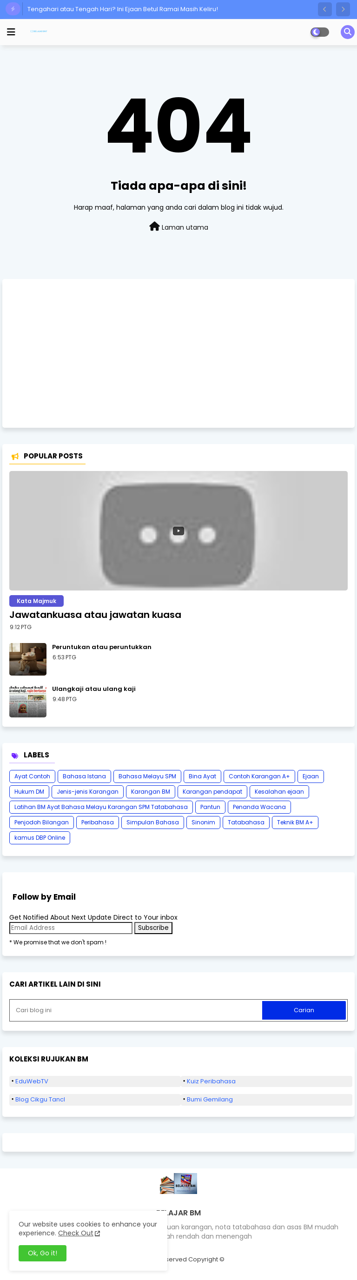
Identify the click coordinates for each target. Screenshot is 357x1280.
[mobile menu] (11, 32)
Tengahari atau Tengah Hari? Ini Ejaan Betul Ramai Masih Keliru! (122, 9)
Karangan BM (150, 792)
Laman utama (178, 227)
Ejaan (311, 776)
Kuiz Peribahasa (211, 1081)
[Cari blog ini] (136, 1010)
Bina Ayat (202, 776)
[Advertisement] (178, 353)
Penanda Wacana (259, 807)
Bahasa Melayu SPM (147, 776)
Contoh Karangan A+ (259, 776)
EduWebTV (31, 1081)
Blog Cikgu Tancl (40, 1099)
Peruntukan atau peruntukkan (102, 647)
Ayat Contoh (32, 776)
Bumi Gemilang (210, 1099)
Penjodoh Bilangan (41, 822)
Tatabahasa (246, 822)
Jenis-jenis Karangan (88, 792)
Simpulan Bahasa (152, 822)
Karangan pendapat (212, 792)
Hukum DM (29, 792)
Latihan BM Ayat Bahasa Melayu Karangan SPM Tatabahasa (101, 807)
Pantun (210, 807)
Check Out (75, 1233)
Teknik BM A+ (295, 822)
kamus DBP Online (39, 838)
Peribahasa (97, 822)
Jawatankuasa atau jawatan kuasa (95, 614)
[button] (325, 9)
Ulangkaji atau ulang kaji (94, 689)
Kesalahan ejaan (279, 792)
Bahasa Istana (84, 776)
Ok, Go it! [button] (42, 1253)
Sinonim (203, 822)
